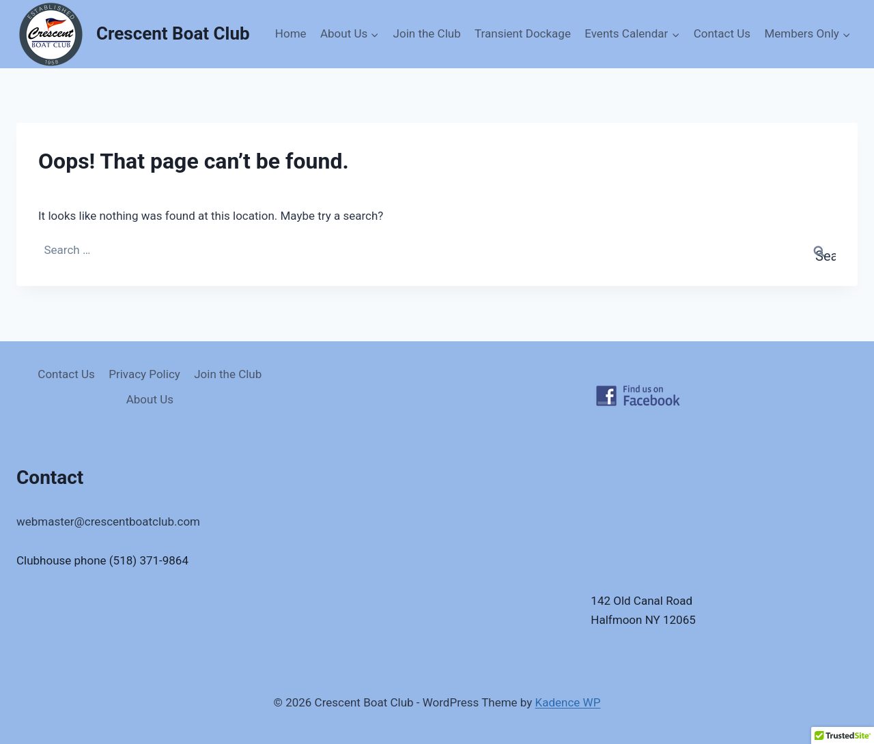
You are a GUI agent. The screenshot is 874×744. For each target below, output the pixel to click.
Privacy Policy (144, 374)
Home (291, 33)
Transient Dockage (523, 33)
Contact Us (722, 33)
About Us (149, 399)
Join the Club (427, 33)
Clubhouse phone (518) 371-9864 (102, 560)
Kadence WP (568, 702)
